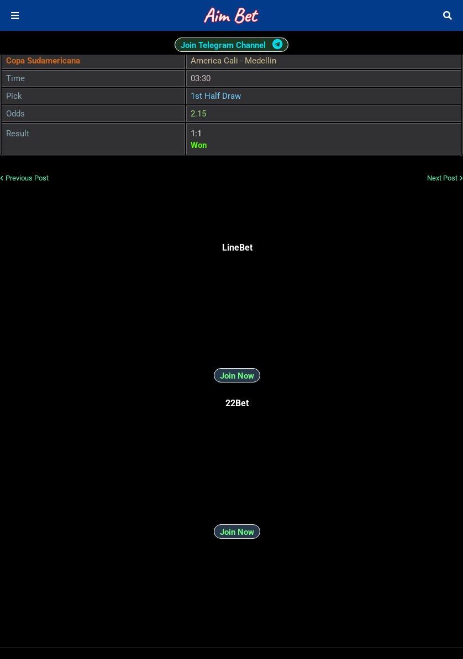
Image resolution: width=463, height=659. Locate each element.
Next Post (442, 178)
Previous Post (27, 178)
